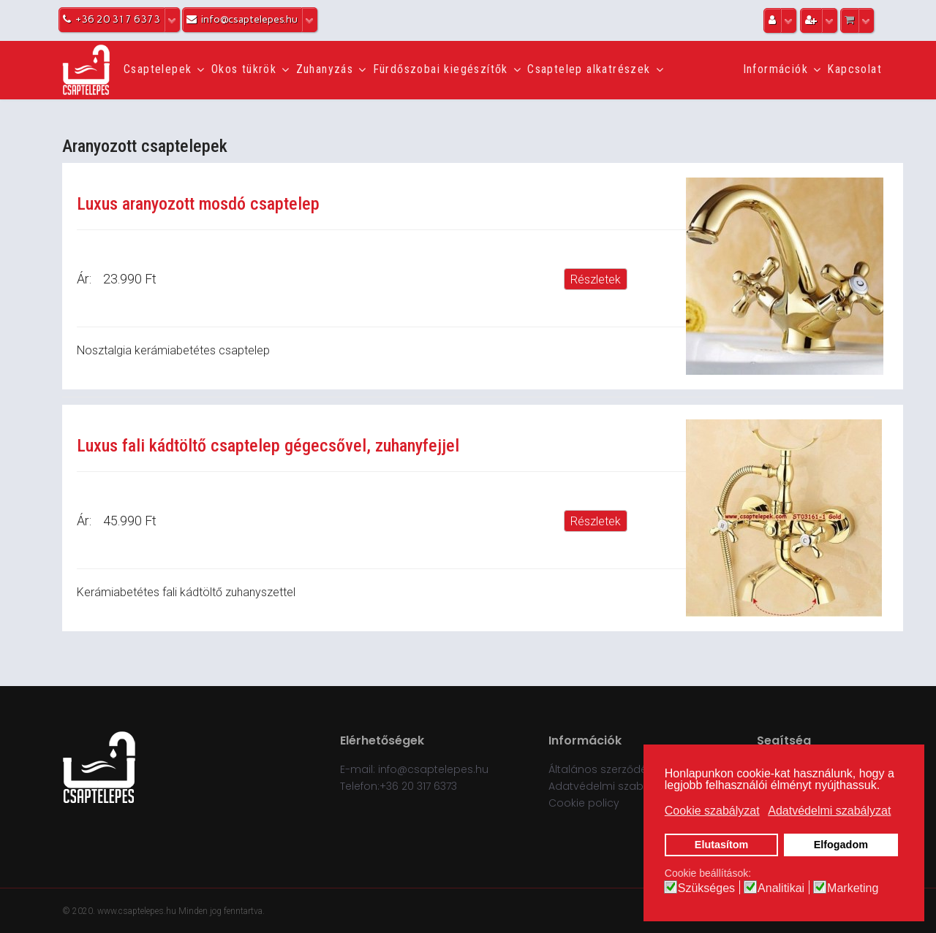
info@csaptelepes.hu (433, 769)
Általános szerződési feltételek (626, 769)
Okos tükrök (243, 69)
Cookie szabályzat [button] (712, 810)
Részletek (595, 279)
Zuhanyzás (325, 69)
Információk (775, 69)
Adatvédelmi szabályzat (611, 786)
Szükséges (706, 888)
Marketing (852, 888)
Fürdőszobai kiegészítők (440, 69)
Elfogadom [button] (841, 844)
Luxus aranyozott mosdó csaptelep (198, 204)
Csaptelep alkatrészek (588, 69)
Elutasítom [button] (722, 844)
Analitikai (781, 888)
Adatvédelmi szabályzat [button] (829, 810)
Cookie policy (583, 803)
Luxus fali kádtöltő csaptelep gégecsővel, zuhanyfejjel (268, 445)
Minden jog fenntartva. (221, 911)
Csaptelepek (158, 69)
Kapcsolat (854, 69)
